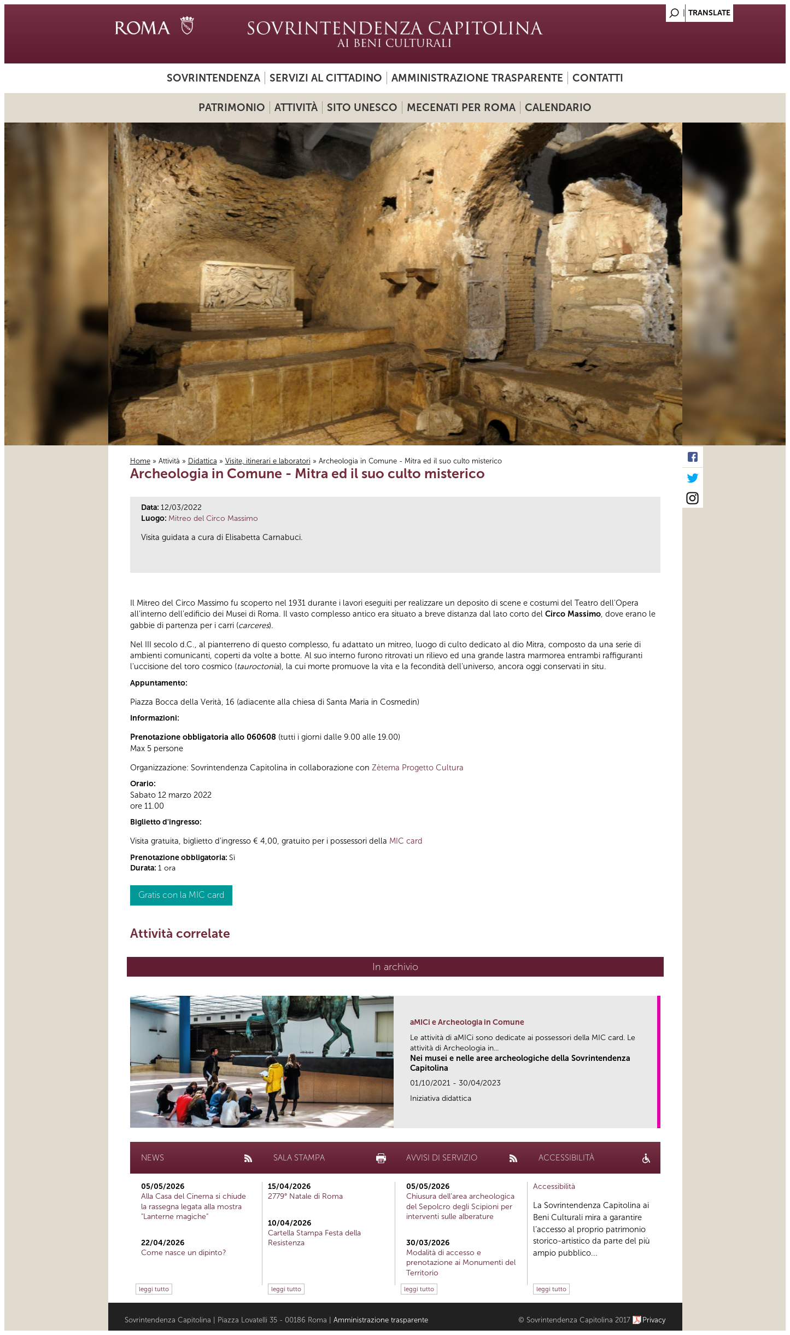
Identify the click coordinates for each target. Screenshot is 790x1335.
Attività (296, 107)
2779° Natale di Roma (305, 1196)
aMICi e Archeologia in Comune (467, 1022)
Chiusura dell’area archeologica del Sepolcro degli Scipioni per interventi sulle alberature (460, 1206)
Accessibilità (554, 1186)
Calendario (558, 107)
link (652, 1116)
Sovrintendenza (213, 78)
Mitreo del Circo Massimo (213, 518)
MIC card (406, 841)
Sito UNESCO (362, 107)
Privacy (654, 1320)
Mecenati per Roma (461, 107)
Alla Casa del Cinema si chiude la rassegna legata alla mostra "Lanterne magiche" (193, 1206)
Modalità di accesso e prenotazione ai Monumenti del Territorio (461, 1262)
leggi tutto (154, 1289)
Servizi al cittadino (326, 78)
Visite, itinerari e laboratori (268, 461)
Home (140, 461)
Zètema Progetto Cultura (418, 768)
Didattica (202, 461)
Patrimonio (231, 107)
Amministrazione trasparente (477, 78)
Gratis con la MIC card (181, 895)
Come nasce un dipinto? (183, 1252)
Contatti (597, 78)
